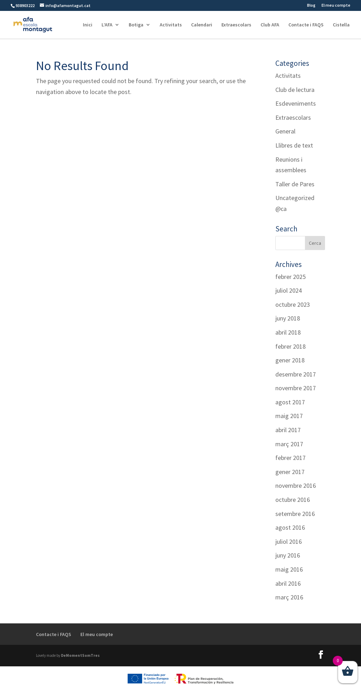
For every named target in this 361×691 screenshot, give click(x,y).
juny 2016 (287, 555)
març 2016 (289, 597)
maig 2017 (289, 416)
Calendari (201, 25)
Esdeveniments (295, 103)
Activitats (171, 25)
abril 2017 (288, 430)
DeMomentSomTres (80, 655)
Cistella (341, 25)
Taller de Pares (294, 184)
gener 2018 (290, 360)
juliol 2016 (288, 541)
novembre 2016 (295, 485)
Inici (87, 25)
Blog (311, 5)
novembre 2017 (295, 388)
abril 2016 (288, 583)
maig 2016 (289, 569)
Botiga (136, 25)
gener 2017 (290, 472)
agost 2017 (290, 402)
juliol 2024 (288, 290)
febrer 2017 (290, 458)
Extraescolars (236, 25)
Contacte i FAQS (306, 25)
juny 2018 (287, 318)
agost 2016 (290, 527)
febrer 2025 (290, 277)
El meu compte (336, 5)
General (285, 131)
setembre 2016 (295, 514)
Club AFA (270, 25)
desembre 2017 (295, 374)
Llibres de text (294, 145)
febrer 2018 (290, 346)
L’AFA (107, 25)
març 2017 (289, 444)
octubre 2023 (292, 304)
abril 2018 (288, 332)
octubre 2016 (292, 500)
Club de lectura (294, 90)
